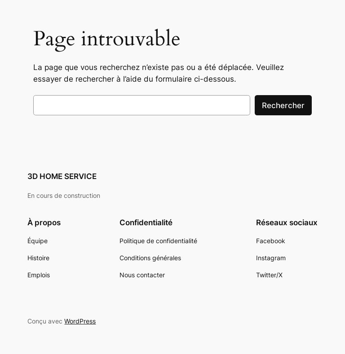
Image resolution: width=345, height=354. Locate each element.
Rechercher (283, 105)
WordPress (80, 321)
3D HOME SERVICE (62, 176)
